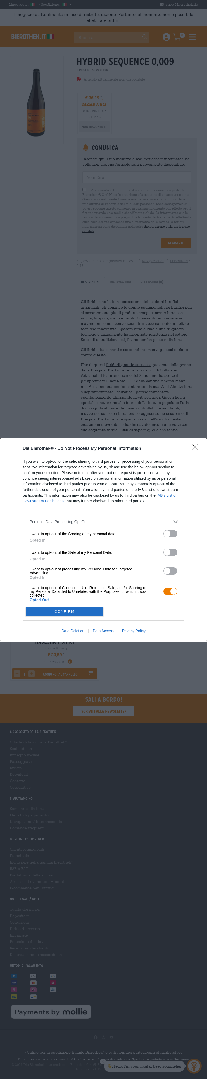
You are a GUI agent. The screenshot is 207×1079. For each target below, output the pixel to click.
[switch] (170, 533)
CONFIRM (64, 612)
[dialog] (103, 539)
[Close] (196, 449)
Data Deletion (72, 631)
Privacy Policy (134, 631)
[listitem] (103, 522)
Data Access (103, 631)
